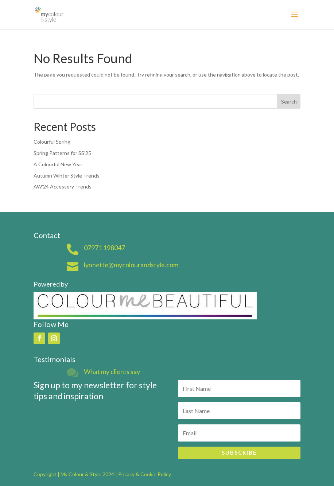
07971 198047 (104, 248)
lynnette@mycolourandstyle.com (131, 265)
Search (289, 101)
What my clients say (112, 372)
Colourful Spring (52, 142)
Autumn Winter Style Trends (67, 175)
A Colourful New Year (58, 164)
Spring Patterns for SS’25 (62, 153)
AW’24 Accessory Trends (63, 186)
